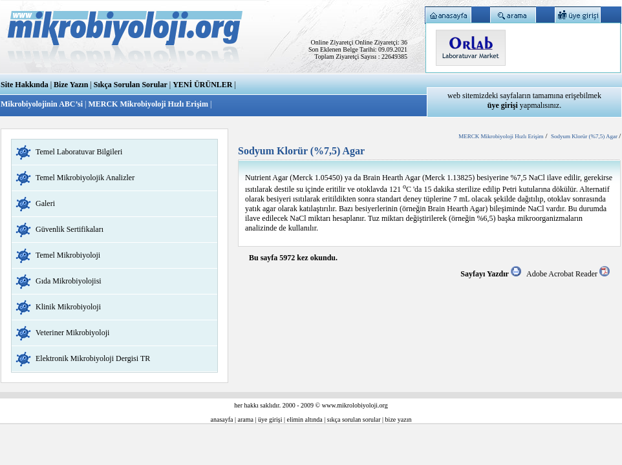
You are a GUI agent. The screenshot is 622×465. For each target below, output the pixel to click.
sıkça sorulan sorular (354, 419)
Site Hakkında (24, 84)
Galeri (45, 203)
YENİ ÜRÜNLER (202, 84)
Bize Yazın (71, 84)
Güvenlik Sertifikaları (69, 229)
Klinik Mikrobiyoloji (68, 306)
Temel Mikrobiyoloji (68, 255)
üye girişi (270, 419)
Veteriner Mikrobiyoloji (72, 332)
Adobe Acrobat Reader (568, 273)
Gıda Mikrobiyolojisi (69, 280)
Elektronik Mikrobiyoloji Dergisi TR (93, 358)
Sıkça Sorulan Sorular (130, 84)
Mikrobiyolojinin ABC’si (43, 103)
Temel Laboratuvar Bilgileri (79, 151)
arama (245, 419)
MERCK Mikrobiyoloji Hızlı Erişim (148, 103)
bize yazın (398, 419)
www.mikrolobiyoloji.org (355, 405)
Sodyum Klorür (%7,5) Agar (585, 136)
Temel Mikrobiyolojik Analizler (85, 177)
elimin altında (305, 419)
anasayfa (222, 419)
